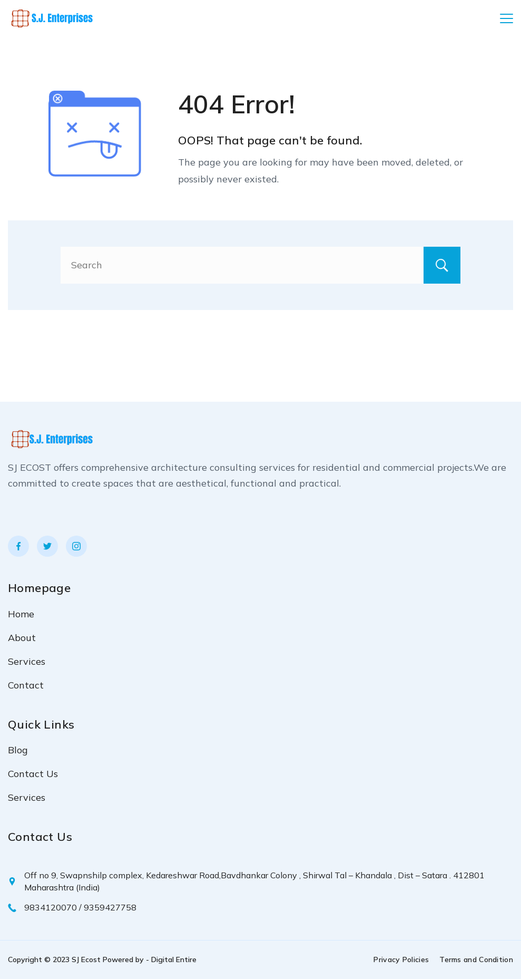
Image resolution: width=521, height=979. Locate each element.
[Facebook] (18, 546)
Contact (26, 685)
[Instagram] (76, 546)
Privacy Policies (401, 959)
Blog (18, 750)
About (22, 638)
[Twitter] (47, 546)
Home (21, 614)
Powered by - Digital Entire (149, 959)
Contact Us (33, 774)
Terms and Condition (476, 959)
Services (26, 661)
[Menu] (506, 18)
